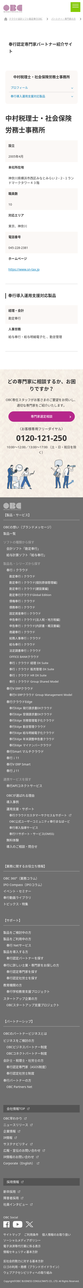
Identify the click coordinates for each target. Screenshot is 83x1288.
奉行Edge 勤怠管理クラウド (27, 726)
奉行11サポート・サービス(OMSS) (31, 833)
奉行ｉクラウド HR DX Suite (27, 675)
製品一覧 (9, 533)
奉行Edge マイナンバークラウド (30, 745)
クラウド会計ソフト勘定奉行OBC (25, 19)
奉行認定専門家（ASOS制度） (27, 1067)
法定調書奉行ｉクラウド (25, 650)
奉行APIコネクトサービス (24, 785)
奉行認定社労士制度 (20, 1073)
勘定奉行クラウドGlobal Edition (30, 594)
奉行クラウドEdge (19, 701)
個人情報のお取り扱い (56, 1234)
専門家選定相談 (41, 416)
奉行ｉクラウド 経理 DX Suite (28, 663)
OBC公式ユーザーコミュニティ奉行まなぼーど (39, 821)
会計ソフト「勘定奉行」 (23, 548)
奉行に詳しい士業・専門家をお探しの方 (31, 965)
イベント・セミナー (17, 891)
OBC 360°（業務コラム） (21, 878)
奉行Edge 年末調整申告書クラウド (31, 739)
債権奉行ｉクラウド (22, 601)
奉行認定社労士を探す (21, 978)
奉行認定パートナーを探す (25, 958)
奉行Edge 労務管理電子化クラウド (31, 720)
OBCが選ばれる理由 (20, 795)
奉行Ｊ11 (12, 770)
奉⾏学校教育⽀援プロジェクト (28, 991)
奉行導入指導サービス (23, 827)
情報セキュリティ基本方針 (20, 1251)
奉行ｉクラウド (17, 570)
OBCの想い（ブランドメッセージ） (28, 527)
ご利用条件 (31, 1234)
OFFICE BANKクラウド (24, 656)
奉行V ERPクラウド (19, 688)
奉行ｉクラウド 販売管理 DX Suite (31, 669)
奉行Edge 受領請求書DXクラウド (30, 714)
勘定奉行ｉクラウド (22, 576)
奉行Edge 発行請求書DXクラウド (30, 708)
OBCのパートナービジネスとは (25, 1033)
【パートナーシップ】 (18, 1021)
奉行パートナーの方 (17, 1080)
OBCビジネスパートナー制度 (26, 1047)
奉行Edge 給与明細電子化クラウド (31, 732)
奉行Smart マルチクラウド (25, 751)
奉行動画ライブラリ (17, 897)
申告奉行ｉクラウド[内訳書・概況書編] (34, 625)
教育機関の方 (12, 985)
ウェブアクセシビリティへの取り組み (27, 1272)
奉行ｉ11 (12, 757)
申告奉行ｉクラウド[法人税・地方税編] (34, 619)
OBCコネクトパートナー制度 (26, 1053)
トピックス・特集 (15, 904)
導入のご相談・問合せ (21, 846)
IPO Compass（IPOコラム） (23, 884)
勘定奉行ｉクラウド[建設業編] (29, 588)
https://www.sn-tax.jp (24, 269)
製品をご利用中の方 (17, 939)
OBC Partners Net (19, 1086)
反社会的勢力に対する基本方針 (23, 1261)
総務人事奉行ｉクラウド (25, 638)
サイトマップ (12, 1234)
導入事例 (12, 801)
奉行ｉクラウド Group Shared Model (34, 681)
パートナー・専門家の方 (63, 19)
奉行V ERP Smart (18, 764)
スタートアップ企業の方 (20, 998)
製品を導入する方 (15, 951)
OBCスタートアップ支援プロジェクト (32, 1005)
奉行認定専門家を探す (21, 971)
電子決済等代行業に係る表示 (22, 1246)
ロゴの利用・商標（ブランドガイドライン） (32, 1266)
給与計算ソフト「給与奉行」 (26, 555)
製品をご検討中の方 (17, 932)
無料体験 (12, 840)
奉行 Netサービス (18, 945)
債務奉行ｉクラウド (22, 607)
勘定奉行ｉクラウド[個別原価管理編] (33, 582)
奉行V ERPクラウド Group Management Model (40, 694)
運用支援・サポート (20, 809)
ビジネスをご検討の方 (18, 1040)
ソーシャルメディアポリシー (22, 1240)
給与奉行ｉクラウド (22, 644)
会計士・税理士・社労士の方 (23, 1060)
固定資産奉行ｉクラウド (25, 613)
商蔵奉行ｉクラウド (22, 632)
